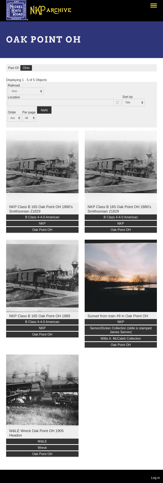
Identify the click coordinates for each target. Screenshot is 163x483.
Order (12, 112)
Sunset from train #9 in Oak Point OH (118, 316)
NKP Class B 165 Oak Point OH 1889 (39, 316)
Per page (28, 112)
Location (14, 97)
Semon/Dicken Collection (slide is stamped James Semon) (121, 330)
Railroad (14, 85)
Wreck (42, 447)
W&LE (42, 441)
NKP (42, 223)
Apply (44, 110)
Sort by (127, 97)
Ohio (26, 68)
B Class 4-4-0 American (42, 217)
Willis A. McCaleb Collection (121, 338)
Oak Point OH (42, 230)
